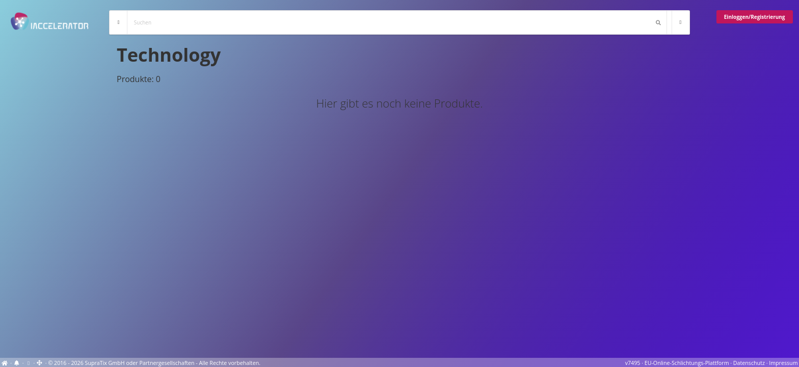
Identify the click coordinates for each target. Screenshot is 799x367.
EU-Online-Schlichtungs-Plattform (687, 362)
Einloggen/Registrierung (754, 16)
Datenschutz (749, 362)
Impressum (783, 362)
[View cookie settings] (28, 362)
